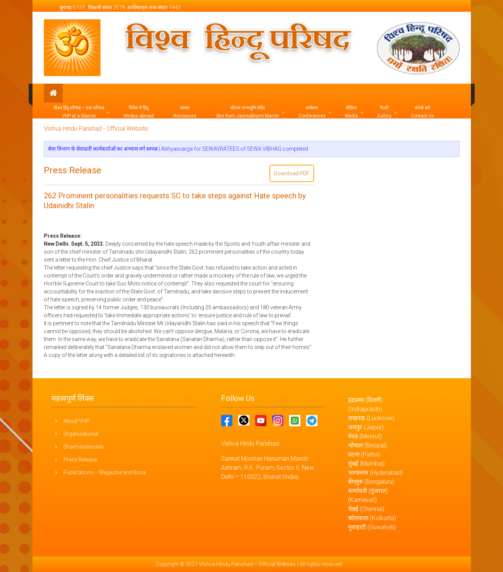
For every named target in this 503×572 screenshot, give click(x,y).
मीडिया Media (351, 111)
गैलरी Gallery (384, 111)
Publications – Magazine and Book (104, 472)
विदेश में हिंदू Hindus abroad (139, 111)
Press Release (72, 170)
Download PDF (292, 173)
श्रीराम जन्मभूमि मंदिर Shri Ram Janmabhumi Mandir (247, 111)
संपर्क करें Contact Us (422, 111)
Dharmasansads (83, 447)
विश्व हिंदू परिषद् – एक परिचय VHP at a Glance (79, 111)
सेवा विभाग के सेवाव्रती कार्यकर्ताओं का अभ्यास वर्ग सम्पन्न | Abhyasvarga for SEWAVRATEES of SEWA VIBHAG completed (178, 149)
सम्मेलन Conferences (312, 111)
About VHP (76, 421)
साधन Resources (185, 111)
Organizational (80, 434)
